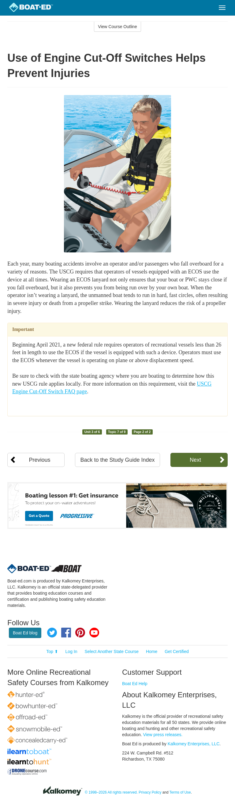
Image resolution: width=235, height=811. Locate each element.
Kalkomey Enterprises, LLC (194, 743)
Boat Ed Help (134, 683)
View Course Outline (117, 26)
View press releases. (163, 734)
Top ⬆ (52, 651)
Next (195, 460)
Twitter (52, 632)
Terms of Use (180, 792)
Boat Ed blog (25, 632)
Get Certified (177, 651)
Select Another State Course (111, 651)
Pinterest (80, 632)
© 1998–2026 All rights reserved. (111, 792)
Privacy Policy (150, 792)
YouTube (94, 632)
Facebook (66, 632)
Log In (71, 651)
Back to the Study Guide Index (117, 460)
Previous (39, 460)
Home (151, 651)
